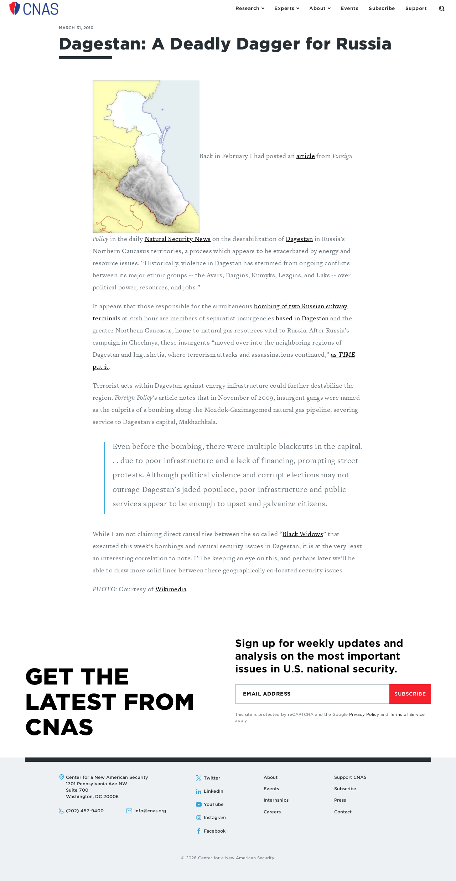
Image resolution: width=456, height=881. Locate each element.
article (305, 155)
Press (340, 800)
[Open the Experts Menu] (286, 8)
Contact (343, 811)
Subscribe (410, 694)
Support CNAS (350, 777)
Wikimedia (170, 588)
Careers (272, 811)
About (271, 777)
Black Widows (303, 533)
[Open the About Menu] (320, 8)
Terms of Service (407, 714)
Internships (276, 800)
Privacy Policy (364, 714)
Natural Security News (178, 238)
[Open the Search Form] (442, 8)
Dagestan (299, 238)
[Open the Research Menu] (249, 8)
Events (271, 788)
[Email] (312, 694)
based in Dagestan (302, 318)
